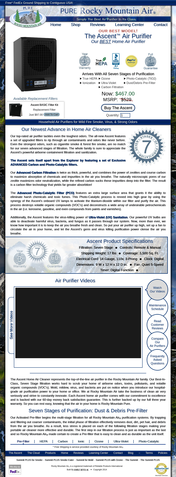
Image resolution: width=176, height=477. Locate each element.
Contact (160, 24)
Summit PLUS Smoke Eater (59, 460)
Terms (149, 452)
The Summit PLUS (150, 460)
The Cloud (33, 452)
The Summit (131, 460)
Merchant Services (161, 475)
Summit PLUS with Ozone (109, 460)
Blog (130, 452)
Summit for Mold (84, 460)
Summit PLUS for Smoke (29, 460)
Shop (75, 24)
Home (55, 24)
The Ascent (15, 452)
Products (50, 452)
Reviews (97, 24)
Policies (162, 452)
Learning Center (129, 24)
